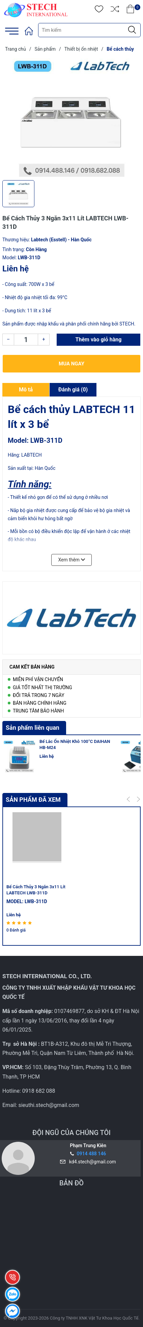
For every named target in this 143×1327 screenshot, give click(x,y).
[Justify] (132, 30)
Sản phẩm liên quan (32, 727)
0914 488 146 (91, 1153)
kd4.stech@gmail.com (91, 1161)
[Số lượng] (26, 339)
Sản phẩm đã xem (33, 799)
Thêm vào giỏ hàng (99, 339)
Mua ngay (71, 364)
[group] (71, 117)
